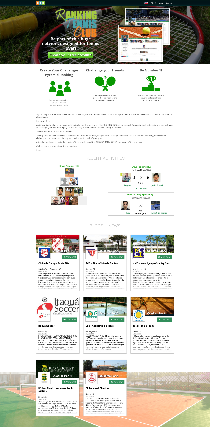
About (153, 3)
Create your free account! (71, 55)
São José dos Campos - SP (49, 269)
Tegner (127, 185)
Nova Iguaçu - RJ (139, 269)
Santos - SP (91, 269)
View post (70, 257)
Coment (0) (141, 188)
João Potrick (157, 185)
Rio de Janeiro (91, 332)
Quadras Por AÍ (62, 250)
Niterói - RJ (42, 332)
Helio (127, 213)
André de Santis (159, 213)
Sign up (169, 3)
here (43, 146)
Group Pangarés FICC (69, 166)
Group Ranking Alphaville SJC (140, 194)
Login (161, 3)
